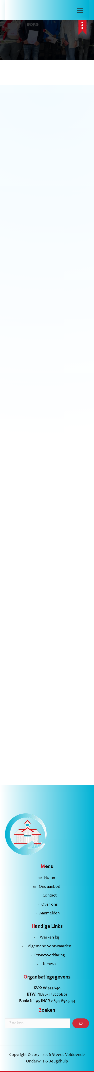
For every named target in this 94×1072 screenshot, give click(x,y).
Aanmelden (49, 913)
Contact (50, 896)
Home (49, 878)
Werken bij (49, 938)
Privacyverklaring (49, 955)
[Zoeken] (80, 1023)
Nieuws (49, 964)
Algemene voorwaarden (49, 946)
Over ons (49, 905)
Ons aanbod (49, 887)
